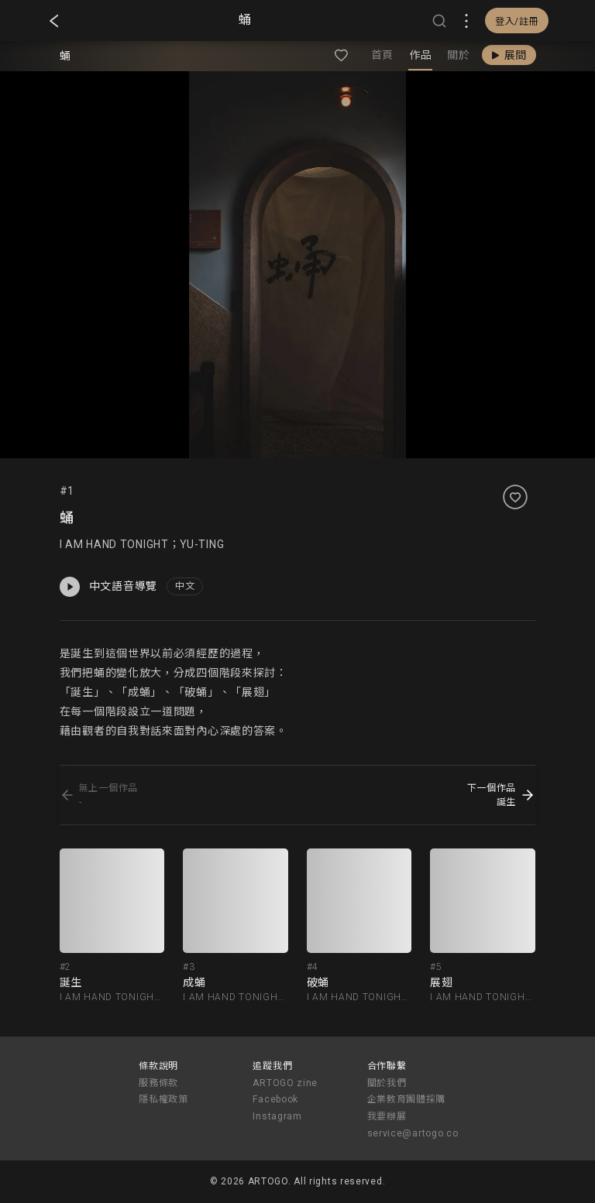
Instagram (277, 1116)
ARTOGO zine (285, 1083)
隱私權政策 (163, 1099)
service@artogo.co (413, 1133)
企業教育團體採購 (406, 1099)
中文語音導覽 (108, 587)
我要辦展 (387, 1116)
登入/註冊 (516, 21)
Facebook (275, 1099)
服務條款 (158, 1083)
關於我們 (387, 1083)
